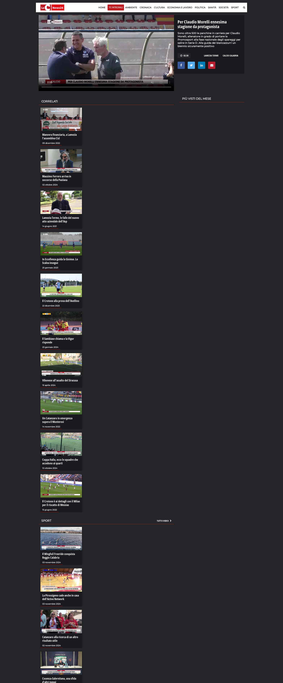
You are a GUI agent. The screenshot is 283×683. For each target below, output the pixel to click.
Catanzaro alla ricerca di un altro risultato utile (60, 639)
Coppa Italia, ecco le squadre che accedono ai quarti (60, 461)
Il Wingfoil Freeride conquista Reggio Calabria (58, 556)
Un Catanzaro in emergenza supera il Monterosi (57, 420)
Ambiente (131, 7)
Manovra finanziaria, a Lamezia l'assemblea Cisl (59, 136)
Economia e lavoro (179, 7)
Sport (235, 7)
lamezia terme (211, 55)
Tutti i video (164, 520)
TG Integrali (116, 7)
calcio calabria (230, 55)
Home (101, 7)
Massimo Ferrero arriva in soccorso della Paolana (56, 178)
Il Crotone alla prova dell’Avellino (60, 301)
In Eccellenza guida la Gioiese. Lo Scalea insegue (60, 261)
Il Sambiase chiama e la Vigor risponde (58, 340)
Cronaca (145, 7)
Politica (200, 7)
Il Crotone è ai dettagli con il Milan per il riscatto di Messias (61, 503)
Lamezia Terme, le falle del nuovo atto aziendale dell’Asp (60, 219)
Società (223, 7)
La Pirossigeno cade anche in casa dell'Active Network (60, 597)
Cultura (159, 7)
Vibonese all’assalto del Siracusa (60, 380)
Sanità (212, 7)
